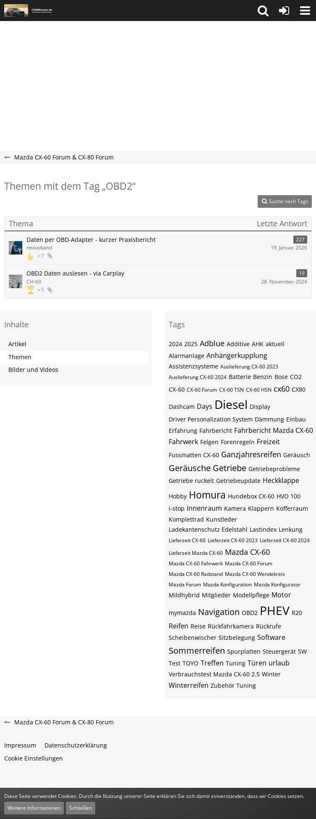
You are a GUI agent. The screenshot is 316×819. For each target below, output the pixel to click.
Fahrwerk (183, 441)
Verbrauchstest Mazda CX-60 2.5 (214, 674)
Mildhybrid (184, 595)
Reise (198, 626)
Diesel (231, 404)
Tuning (235, 663)
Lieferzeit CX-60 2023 (233, 540)
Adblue (212, 343)
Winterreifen (189, 685)
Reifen (178, 626)
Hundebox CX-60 (251, 496)
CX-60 (177, 389)
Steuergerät (279, 651)
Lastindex (263, 529)
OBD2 (250, 613)
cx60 (282, 389)
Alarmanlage (186, 356)
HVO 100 (288, 496)
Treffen (212, 663)
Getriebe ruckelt (191, 481)
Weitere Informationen (34, 807)
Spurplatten (244, 651)
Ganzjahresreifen (251, 454)
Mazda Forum (185, 584)
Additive (238, 344)
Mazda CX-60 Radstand (196, 574)
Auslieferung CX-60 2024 (198, 377)
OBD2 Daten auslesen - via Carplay (75, 273)
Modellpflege (251, 595)
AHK (258, 344)
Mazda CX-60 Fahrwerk (196, 563)
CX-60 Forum (202, 389)
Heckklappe (281, 480)
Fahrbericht (215, 431)
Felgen (209, 442)
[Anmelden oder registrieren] (284, 10)
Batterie (240, 377)
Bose (281, 377)
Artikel (17, 344)
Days (204, 406)
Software (271, 637)
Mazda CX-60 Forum (248, 563)
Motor (281, 594)
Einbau (296, 419)
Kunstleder (221, 519)
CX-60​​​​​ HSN (259, 389)
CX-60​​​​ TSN (231, 389)
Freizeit (268, 441)
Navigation (219, 612)
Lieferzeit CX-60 (187, 540)
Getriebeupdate (238, 481)
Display (260, 407)
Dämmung (269, 419)
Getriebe (229, 468)
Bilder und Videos (33, 370)
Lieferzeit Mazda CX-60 (196, 553)
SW (302, 651)
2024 (175, 344)
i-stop (177, 508)
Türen (257, 663)
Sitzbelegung (237, 637)
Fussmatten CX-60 (194, 455)
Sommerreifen (197, 650)
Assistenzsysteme (193, 366)
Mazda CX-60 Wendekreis (255, 574)
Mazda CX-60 (247, 552)
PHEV (275, 610)
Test (174, 663)
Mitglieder (216, 595)
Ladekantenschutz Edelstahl (208, 529)
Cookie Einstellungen (33, 758)
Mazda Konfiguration (227, 584)
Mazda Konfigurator (277, 584)
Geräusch (296, 455)
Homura (207, 494)
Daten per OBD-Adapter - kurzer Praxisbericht (91, 240)
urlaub (279, 663)
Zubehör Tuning (233, 685)
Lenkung (291, 529)
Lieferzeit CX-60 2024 (285, 540)
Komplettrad (186, 519)
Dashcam (182, 407)
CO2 (296, 377)
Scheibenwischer (193, 637)
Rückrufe (268, 626)
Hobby (178, 496)
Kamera (235, 508)
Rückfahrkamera (231, 626)
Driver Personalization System (211, 419)
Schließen (80, 807)
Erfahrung (183, 431)
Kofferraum (292, 508)
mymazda (182, 613)
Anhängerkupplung (236, 355)
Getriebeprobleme (274, 469)
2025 (191, 344)
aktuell (275, 344)
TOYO (190, 663)
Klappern (261, 508)
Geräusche (190, 468)
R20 (297, 613)
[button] (263, 10)
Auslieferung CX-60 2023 (249, 366)
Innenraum (204, 508)
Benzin (262, 377)
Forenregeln (238, 442)
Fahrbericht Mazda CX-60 (273, 430)
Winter (271, 674)
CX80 (299, 389)
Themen (19, 357)
